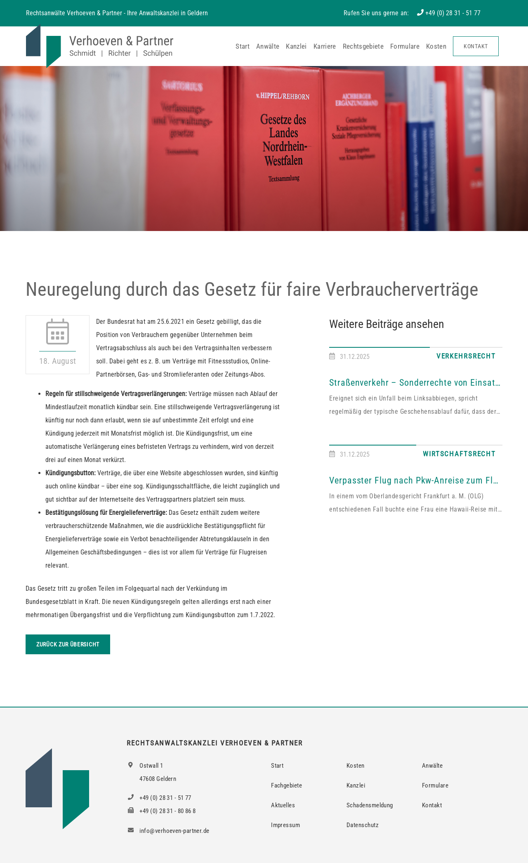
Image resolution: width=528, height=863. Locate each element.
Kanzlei (296, 46)
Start (243, 46)
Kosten (436, 46)
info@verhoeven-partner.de (168, 831)
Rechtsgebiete (363, 46)
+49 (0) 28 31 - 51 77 (453, 13)
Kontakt (476, 46)
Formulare (405, 46)
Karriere (325, 46)
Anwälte (267, 46)
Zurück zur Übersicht (67, 644)
